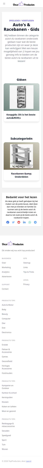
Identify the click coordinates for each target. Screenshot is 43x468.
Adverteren (6, 276)
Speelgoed (14, 20)
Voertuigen (28, 20)
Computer (6, 318)
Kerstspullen (7, 397)
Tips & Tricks (28, 272)
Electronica (6, 332)
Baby (4, 309)
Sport (4, 440)
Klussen (5, 402)
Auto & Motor (8, 305)
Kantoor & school (9, 393)
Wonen (5, 449)
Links (25, 267)
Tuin (4, 444)
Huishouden (7, 373)
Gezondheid (7, 361)
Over (4, 263)
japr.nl (28, 461)
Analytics (6, 272)
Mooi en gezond (9, 411)
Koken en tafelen (9, 406)
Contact (5, 289)
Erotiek (5, 344)
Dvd (3, 328)
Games (5, 356)
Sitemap (27, 263)
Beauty (5, 314)
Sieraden (5, 431)
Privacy (26, 284)
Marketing (6, 267)
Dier (3, 323)
